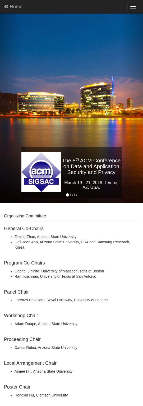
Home (13, 6)
